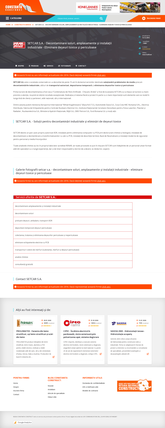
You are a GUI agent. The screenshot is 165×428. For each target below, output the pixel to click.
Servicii (48, 66)
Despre (20, 66)
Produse (34, 66)
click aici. (101, 75)
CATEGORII (13, 18)
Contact (81, 66)
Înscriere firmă (151, 18)
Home (8, 25)
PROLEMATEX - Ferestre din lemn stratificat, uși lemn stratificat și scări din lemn (34, 333)
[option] (118, 7)
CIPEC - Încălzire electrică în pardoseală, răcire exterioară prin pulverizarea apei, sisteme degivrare (81, 333)
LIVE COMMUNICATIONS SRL (91, 416)
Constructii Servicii (23, 25)
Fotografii (64, 66)
